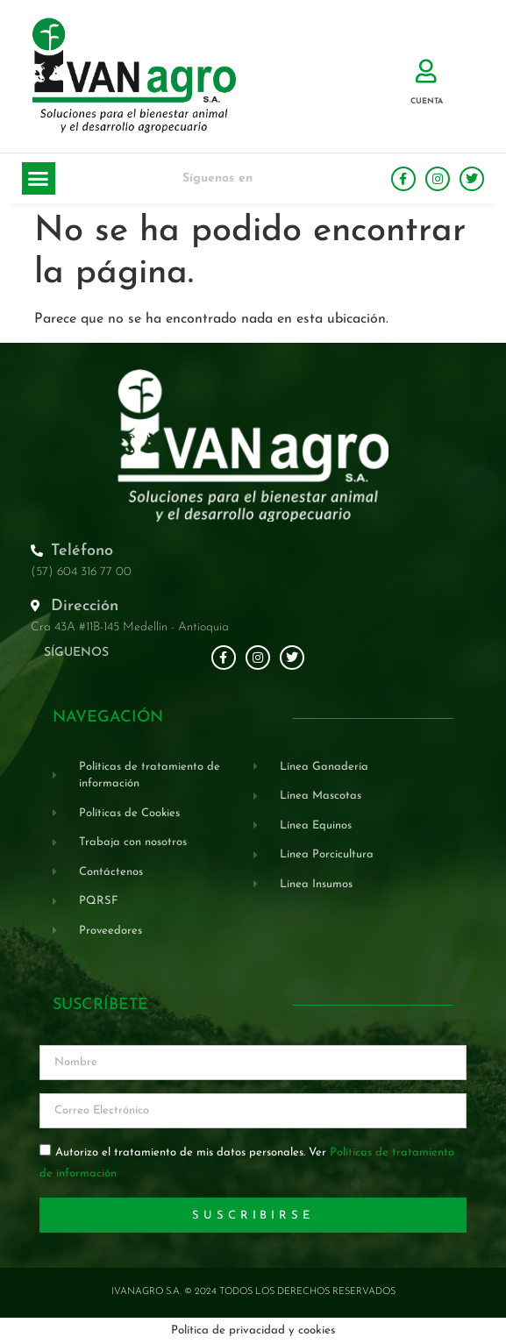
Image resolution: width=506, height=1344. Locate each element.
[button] (38, 179)
